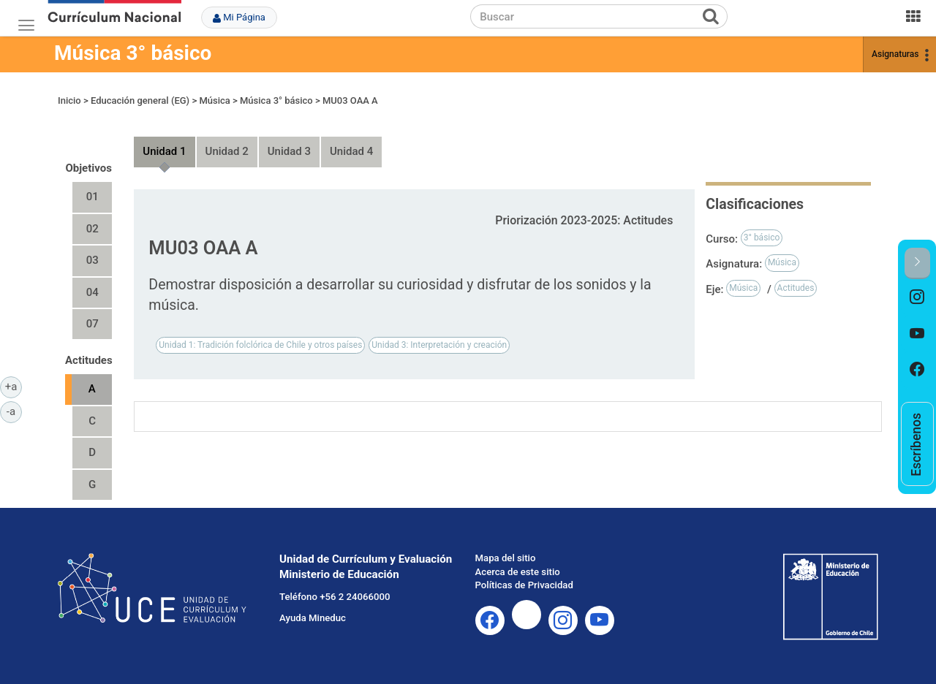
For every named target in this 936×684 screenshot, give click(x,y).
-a (14, 410)
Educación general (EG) (140, 100)
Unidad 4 (351, 151)
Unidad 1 (164, 151)
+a (13, 386)
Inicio (69, 100)
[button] (917, 263)
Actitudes (796, 288)
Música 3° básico (132, 53)
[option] (917, 297)
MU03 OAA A (350, 100)
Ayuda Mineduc (312, 617)
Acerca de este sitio (517, 571)
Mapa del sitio (505, 557)
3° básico (762, 237)
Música (214, 100)
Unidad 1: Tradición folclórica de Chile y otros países (260, 345)
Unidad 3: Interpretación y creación (439, 345)
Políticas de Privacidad (524, 585)
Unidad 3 (289, 151)
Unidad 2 (227, 151)
